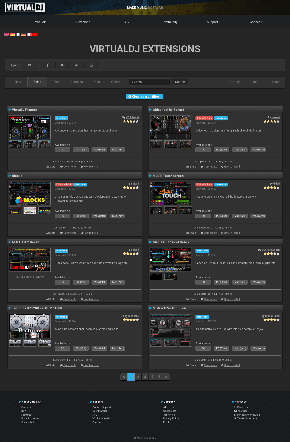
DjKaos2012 (272, 316)
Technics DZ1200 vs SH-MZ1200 (37, 308)
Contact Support (101, 407)
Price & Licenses (30, 418)
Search (180, 82)
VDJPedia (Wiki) (101, 418)
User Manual (99, 410)
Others (116, 82)
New (18, 82)
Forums (96, 422)
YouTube (240, 410)
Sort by (236, 82)
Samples (77, 82)
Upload (275, 82)
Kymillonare (131, 316)
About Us (168, 407)
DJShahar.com (271, 249)
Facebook (241, 407)
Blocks (17, 176)
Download (83, 22)
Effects (57, 82)
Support (212, 22)
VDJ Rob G (132, 117)
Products (40, 22)
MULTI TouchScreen (168, 176)
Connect (256, 22)
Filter (256, 82)
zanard (275, 117)
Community (170, 22)
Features (26, 414)
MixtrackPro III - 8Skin (169, 308)
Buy (126, 22)
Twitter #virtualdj (245, 418)
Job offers (169, 414)
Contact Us (169, 410)
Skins (37, 82)
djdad (136, 183)
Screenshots (28, 422)
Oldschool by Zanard (168, 110)
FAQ (94, 414)
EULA (166, 422)
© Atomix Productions (145, 438)
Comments (69, 166)
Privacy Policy (171, 418)
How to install (91, 166)
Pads (96, 82)
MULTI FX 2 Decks (25, 242)
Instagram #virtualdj (247, 414)
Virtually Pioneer (24, 110)
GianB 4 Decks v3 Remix (171, 242)
